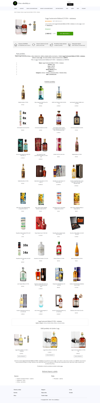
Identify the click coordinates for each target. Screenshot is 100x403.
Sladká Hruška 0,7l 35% (23, 102)
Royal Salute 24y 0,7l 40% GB (41, 233)
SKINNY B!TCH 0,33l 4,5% (58, 154)
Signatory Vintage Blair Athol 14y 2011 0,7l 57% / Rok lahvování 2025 (41, 285)
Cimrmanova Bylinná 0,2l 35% (41, 127)
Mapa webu (44, 392)
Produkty (18, 12)
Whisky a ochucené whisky (46, 8)
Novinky (15, 392)
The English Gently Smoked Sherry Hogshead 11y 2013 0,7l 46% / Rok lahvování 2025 (58, 129)
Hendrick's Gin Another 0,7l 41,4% (41, 258)
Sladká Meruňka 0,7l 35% (23, 181)
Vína (67, 8)
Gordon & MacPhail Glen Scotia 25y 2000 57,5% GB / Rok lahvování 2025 (76, 182)
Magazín (43, 389)
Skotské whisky (59, 8)
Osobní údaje (44, 395)
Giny (78, 8)
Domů (15, 8)
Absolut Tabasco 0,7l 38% (59, 258)
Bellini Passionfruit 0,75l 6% (77, 258)
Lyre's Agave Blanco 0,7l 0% (23, 283)
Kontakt (71, 392)
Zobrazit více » (50, 25)
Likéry (72, 8)
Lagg (80, 23)
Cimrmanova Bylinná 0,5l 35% (77, 127)
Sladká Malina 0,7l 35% (77, 154)
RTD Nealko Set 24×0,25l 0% (23, 127)
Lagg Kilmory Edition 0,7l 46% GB (50, 349)
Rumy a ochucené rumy (32, 8)
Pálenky (84, 8)
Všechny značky (17, 389)
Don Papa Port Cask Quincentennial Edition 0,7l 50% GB (41, 155)
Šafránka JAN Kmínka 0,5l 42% (76, 310)
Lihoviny (22, 8)
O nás (70, 389)
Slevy (15, 395)
